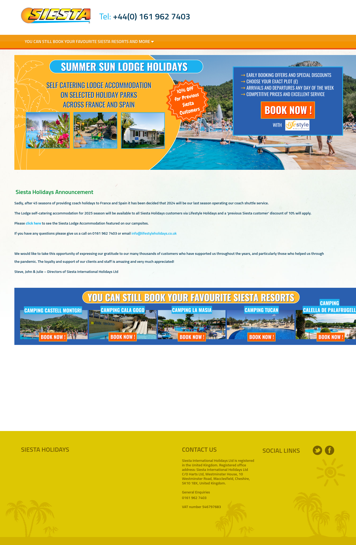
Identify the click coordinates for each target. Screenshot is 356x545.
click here (33, 223)
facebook (329, 450)
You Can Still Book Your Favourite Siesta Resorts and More (89, 41)
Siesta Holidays (56, 15)
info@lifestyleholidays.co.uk (153, 233)
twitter (317, 450)
